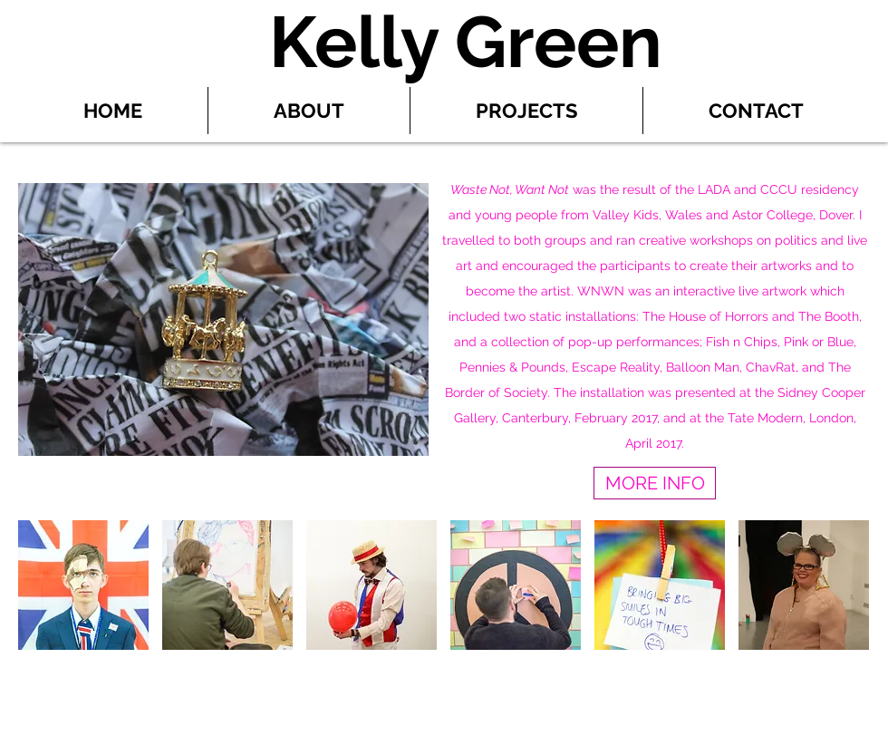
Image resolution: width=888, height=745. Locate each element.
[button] (83, 585)
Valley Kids (626, 215)
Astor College (772, 215)
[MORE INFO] (655, 483)
